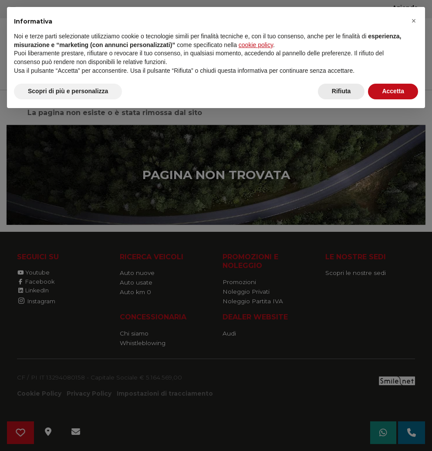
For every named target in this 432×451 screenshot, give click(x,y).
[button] (414, 21)
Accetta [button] (393, 91)
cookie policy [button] (256, 44)
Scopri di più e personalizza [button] (68, 91)
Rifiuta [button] (341, 91)
